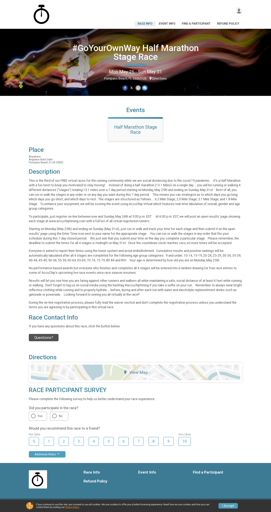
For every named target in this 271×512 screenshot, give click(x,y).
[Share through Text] (144, 88)
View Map (135, 374)
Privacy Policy (72, 507)
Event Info (167, 23)
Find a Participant (196, 23)
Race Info (145, 23)
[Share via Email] (138, 88)
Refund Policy (228, 23)
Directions (159, 78)
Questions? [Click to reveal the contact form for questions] (43, 340)
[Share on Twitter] (131, 88)
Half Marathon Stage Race (135, 131)
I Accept (228, 506)
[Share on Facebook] (125, 88)
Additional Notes (47, 456)
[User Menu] (238, 10)
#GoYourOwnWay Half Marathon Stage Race (135, 52)
